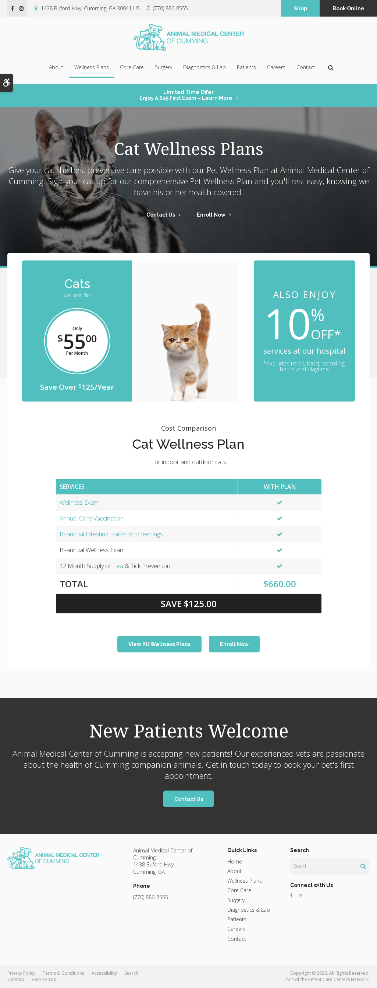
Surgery (163, 67)
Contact (305, 67)
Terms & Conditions (63, 973)
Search (131, 973)
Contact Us (160, 215)
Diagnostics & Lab (204, 67)
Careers (276, 67)
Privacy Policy (21, 973)
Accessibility (104, 973)
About (56, 67)
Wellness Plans (91, 67)
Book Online (348, 8)
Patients (246, 67)
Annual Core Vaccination (92, 518)
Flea (117, 566)
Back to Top (44, 979)
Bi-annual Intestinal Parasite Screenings (111, 534)
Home (234, 861)
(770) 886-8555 (170, 8)
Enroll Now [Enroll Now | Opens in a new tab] (211, 215)
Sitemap (15, 979)
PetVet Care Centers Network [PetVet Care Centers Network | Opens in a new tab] (338, 979)
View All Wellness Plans (159, 644)
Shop (300, 8)
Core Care (132, 67)
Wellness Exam (79, 502)
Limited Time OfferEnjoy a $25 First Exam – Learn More (185, 95)
